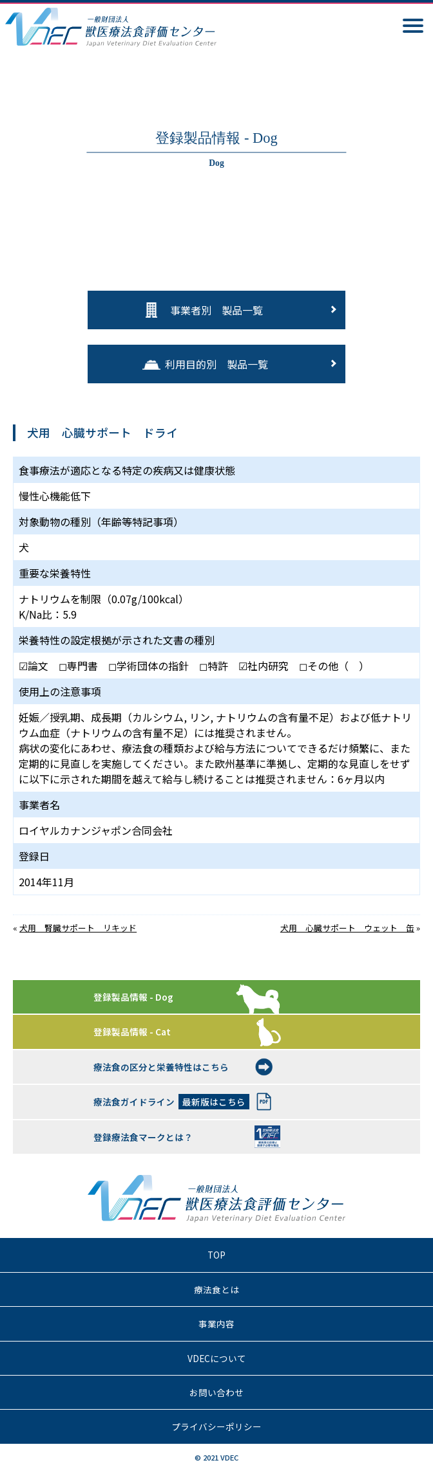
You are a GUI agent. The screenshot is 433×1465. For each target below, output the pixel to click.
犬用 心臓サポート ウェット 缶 (347, 928)
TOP (216, 1254)
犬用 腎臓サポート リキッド (78, 928)
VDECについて (217, 1358)
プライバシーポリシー (216, 1426)
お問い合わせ (216, 1392)
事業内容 (216, 1323)
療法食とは (216, 1289)
